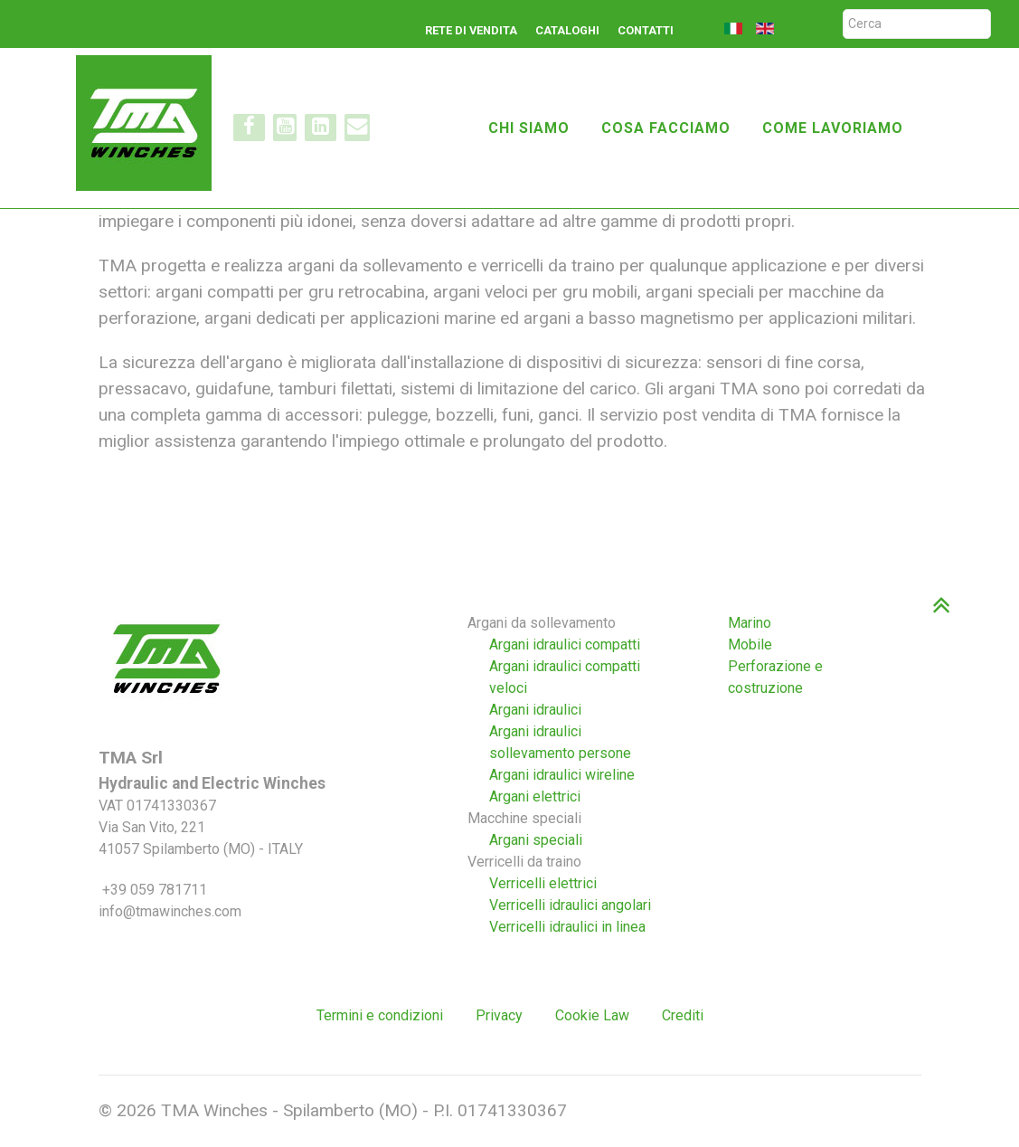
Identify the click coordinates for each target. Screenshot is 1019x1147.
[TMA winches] (151, 121)
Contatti (646, 30)
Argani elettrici (534, 796)
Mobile (750, 644)
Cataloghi (567, 30)
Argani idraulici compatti (564, 644)
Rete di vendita (471, 30)
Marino (749, 622)
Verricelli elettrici (543, 883)
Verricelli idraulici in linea (567, 926)
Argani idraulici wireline (562, 774)
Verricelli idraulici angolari (570, 905)
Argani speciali (535, 839)
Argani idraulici (535, 709)
